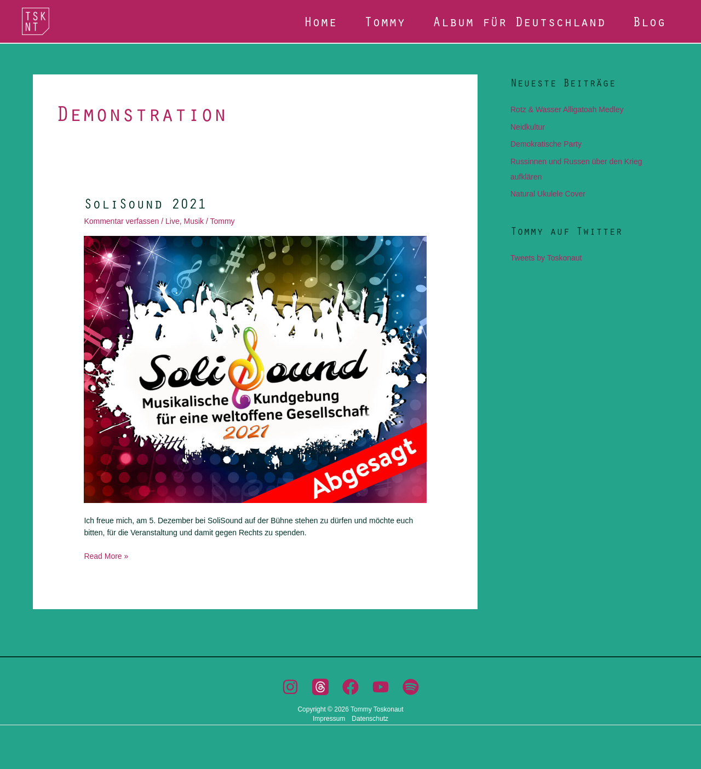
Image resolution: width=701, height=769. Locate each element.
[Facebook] (350, 687)
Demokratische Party (546, 144)
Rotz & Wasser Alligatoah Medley (566, 109)
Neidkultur (527, 127)
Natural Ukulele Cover (547, 193)
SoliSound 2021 (145, 203)
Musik (193, 221)
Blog (649, 21)
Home (320, 21)
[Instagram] (290, 687)
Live (172, 221)
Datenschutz (370, 718)
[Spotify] (410, 687)
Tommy (384, 21)
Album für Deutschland (519, 21)
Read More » (106, 555)
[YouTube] (380, 687)
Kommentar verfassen (121, 221)
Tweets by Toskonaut (546, 257)
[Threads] (320, 687)
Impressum (329, 718)
